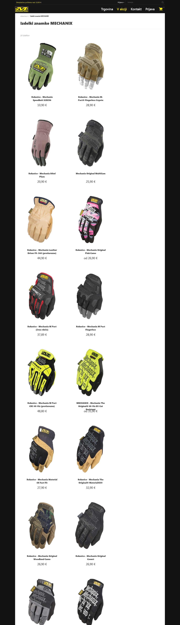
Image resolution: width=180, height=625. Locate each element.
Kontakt (136, 9)
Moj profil (69, 593)
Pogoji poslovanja (72, 596)
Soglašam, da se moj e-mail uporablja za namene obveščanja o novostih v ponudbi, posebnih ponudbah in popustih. (135, 601)
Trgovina (107, 9)
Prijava (121, 2)
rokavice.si (24, 16)
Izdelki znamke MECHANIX (39, 16)
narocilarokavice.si (25, 599)
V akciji (122, 9)
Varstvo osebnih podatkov (76, 599)
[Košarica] (160, 9)
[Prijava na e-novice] (156, 593)
